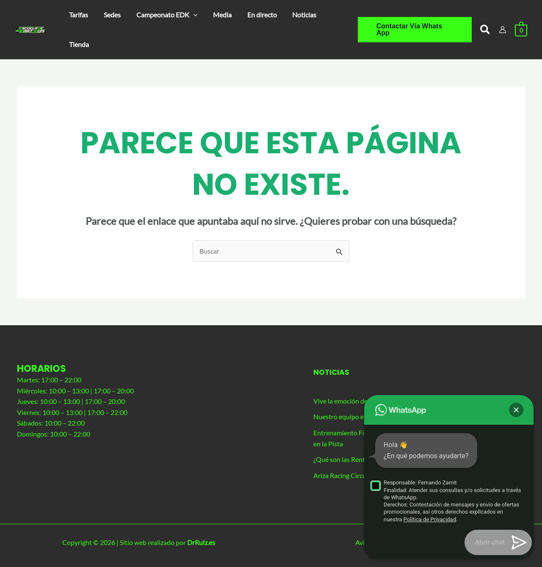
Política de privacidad (357, 543)
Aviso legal (304, 543)
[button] (161, 15)
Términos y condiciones (491, 543)
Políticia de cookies (423, 543)
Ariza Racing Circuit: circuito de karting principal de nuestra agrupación (416, 475)
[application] (188, 15)
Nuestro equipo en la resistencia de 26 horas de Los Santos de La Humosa (419, 417)
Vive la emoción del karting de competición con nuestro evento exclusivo (418, 401)
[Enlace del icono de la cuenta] (502, 29)
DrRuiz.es (201, 543)
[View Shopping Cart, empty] (521, 29)
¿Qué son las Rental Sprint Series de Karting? (377, 460)
